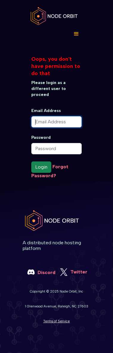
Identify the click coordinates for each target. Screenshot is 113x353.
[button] (76, 34)
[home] (56, 16)
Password (41, 137)
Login (41, 167)
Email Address (46, 110)
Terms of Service (56, 321)
